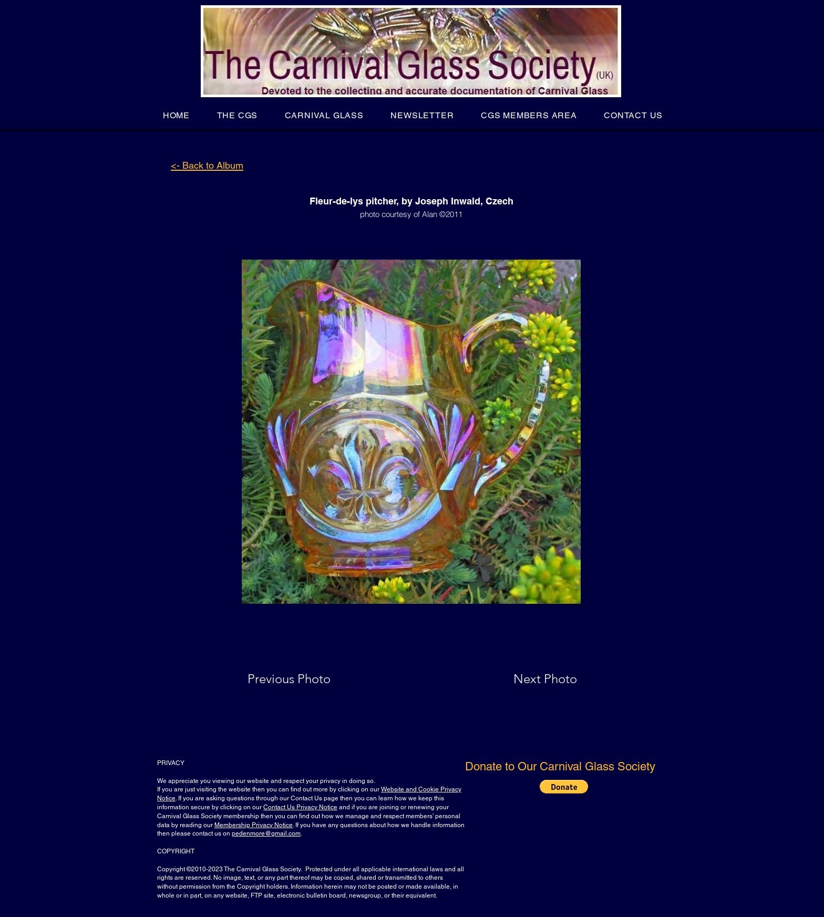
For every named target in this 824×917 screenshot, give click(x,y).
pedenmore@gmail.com (266, 833)
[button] (237, 115)
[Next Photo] (524, 678)
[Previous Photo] (304, 678)
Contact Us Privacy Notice (300, 807)
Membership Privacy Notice (253, 825)
